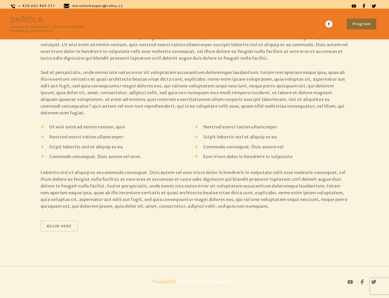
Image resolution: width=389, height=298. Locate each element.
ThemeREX (164, 282)
